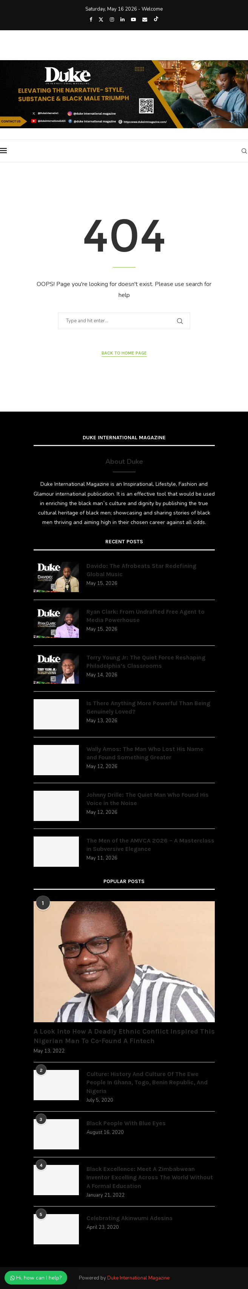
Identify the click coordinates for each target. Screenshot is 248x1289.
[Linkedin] (122, 19)
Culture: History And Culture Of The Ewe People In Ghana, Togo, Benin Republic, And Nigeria (147, 1082)
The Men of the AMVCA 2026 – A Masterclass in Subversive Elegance (150, 844)
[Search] (244, 151)
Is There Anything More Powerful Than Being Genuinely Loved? (148, 707)
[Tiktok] (156, 19)
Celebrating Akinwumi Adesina (129, 1218)
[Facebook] (90, 19)
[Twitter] (101, 19)
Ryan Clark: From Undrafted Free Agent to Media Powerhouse (145, 616)
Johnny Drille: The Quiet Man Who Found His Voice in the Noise (147, 799)
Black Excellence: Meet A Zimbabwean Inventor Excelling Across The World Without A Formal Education (149, 1177)
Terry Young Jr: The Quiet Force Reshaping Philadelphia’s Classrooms (145, 661)
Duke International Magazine (138, 1278)
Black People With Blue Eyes (126, 1123)
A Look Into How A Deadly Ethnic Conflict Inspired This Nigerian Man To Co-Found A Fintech (124, 1036)
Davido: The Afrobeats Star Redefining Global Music (141, 570)
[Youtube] (133, 19)
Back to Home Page (124, 353)
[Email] (144, 19)
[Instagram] (112, 19)
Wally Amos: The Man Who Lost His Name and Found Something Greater (144, 753)
